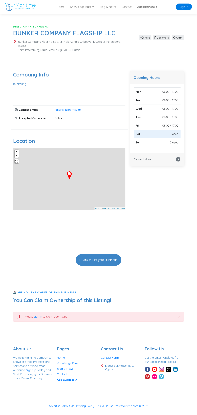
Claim (177, 37)
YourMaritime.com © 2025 (132, 406)
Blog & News (107, 7)
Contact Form (110, 357)
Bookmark (162, 37)
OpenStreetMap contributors (114, 208)
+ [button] (17, 152)
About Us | (69, 406)
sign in (38, 316)
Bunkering (41, 26)
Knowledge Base (67, 363)
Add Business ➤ (147, 7)
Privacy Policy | (86, 406)
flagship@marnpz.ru (67, 110)
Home (60, 7)
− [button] (17, 156)
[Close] (179, 316)
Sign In (184, 7)
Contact (126, 7)
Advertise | (55, 406)
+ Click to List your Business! (98, 260)
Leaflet (97, 208)
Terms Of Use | (105, 406)
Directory (21, 26)
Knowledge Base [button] (81, 7)
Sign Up (31, 370)
